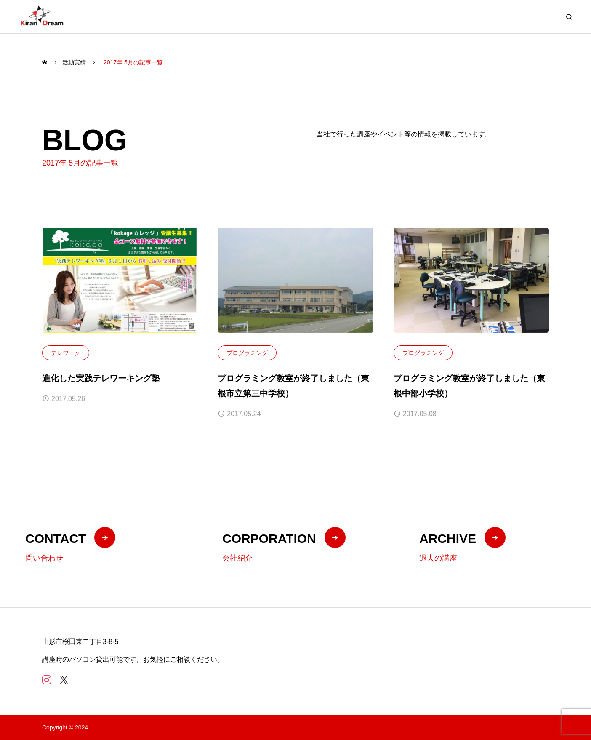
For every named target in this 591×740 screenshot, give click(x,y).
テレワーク (65, 353)
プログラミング (247, 353)
